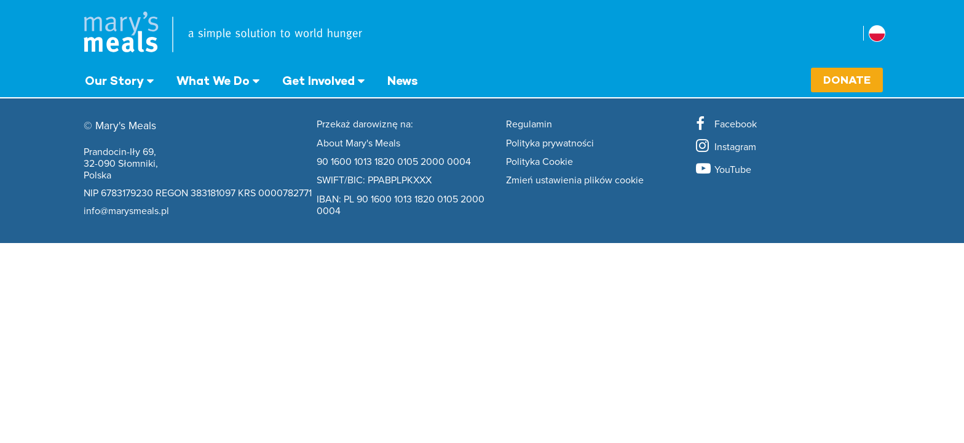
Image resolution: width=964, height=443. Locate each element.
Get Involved (318, 80)
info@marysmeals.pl (126, 210)
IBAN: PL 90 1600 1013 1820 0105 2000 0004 (400, 205)
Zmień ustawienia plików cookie (575, 180)
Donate (847, 80)
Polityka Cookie (539, 162)
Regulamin (529, 124)
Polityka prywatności (550, 143)
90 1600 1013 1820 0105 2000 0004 (394, 162)
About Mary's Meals (358, 143)
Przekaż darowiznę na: (365, 124)
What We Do (213, 80)
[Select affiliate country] (877, 33)
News (402, 80)
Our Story (114, 80)
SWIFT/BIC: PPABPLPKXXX (374, 180)
